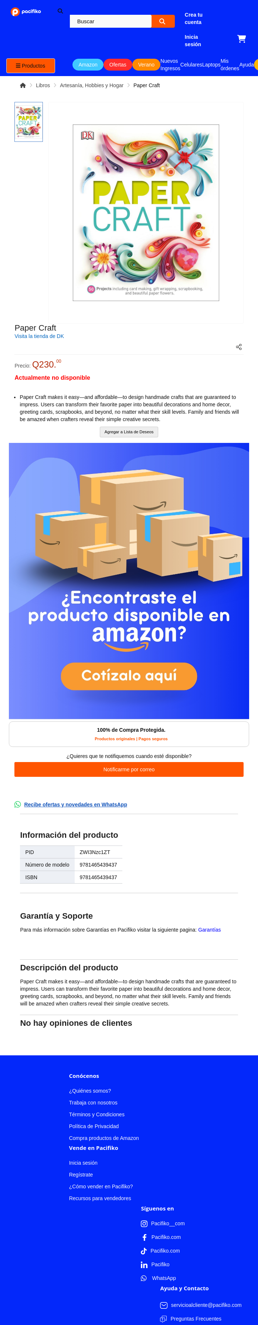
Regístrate (81, 1140)
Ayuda (246, 65)
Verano (146, 65)
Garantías (209, 930)
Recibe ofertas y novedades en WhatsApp (75, 804)
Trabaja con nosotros (93, 1067)
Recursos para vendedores (100, 1163)
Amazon (87, 65)
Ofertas (117, 65)
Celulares (191, 65)
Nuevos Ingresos (170, 64)
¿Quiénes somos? (90, 1056)
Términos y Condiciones (97, 1079)
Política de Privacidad (94, 1091)
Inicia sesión (83, 1128)
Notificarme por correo (129, 769)
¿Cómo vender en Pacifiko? (101, 1151)
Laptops (211, 65)
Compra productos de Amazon (104, 1103)
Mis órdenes (230, 64)
